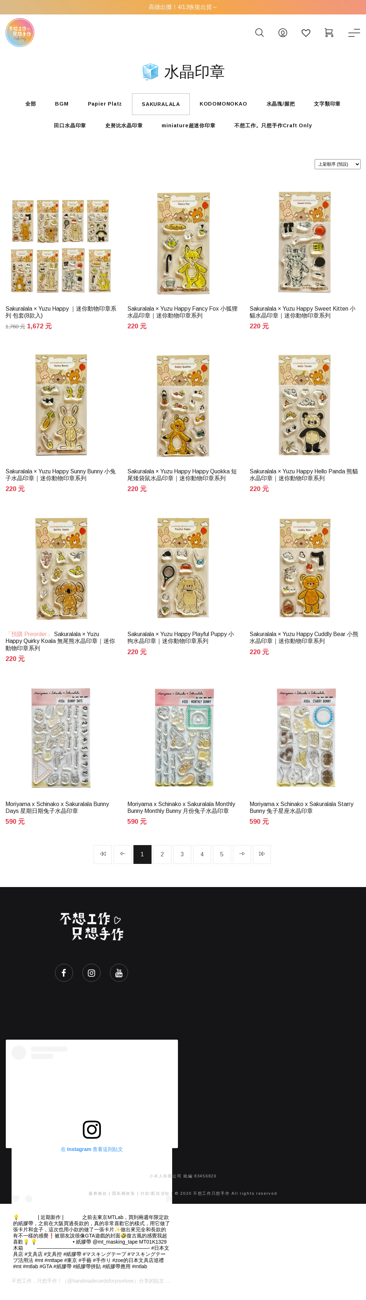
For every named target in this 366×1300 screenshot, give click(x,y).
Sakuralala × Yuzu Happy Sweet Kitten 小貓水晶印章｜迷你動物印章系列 (303, 316)
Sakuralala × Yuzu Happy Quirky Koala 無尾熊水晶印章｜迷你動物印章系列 (60, 647)
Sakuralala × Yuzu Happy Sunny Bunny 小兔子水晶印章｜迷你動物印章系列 (60, 479)
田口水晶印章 (66, 129)
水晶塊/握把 (286, 105)
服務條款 (98, 1201)
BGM (56, 105)
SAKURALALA (161, 105)
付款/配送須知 (155, 1201)
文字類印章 (335, 105)
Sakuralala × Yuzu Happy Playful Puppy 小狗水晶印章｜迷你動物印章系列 (180, 643)
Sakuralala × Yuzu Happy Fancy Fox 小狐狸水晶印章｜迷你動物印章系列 (182, 316)
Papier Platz (102, 105)
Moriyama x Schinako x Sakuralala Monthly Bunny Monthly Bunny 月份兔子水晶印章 (181, 814)
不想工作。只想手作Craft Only (277, 129)
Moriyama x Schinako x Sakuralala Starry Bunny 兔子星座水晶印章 (301, 814)
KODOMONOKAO (226, 105)
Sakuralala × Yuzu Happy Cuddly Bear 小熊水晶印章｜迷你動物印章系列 (304, 643)
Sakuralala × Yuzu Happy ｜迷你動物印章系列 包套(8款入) (60, 316)
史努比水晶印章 (122, 129)
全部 (22, 105)
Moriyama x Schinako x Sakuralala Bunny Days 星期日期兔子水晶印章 (57, 814)
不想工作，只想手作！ (37, 1288)
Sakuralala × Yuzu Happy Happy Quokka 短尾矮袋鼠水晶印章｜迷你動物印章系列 (182, 479)
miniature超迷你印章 (190, 129)
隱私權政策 (123, 1201)
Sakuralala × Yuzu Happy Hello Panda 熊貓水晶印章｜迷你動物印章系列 (304, 479)
